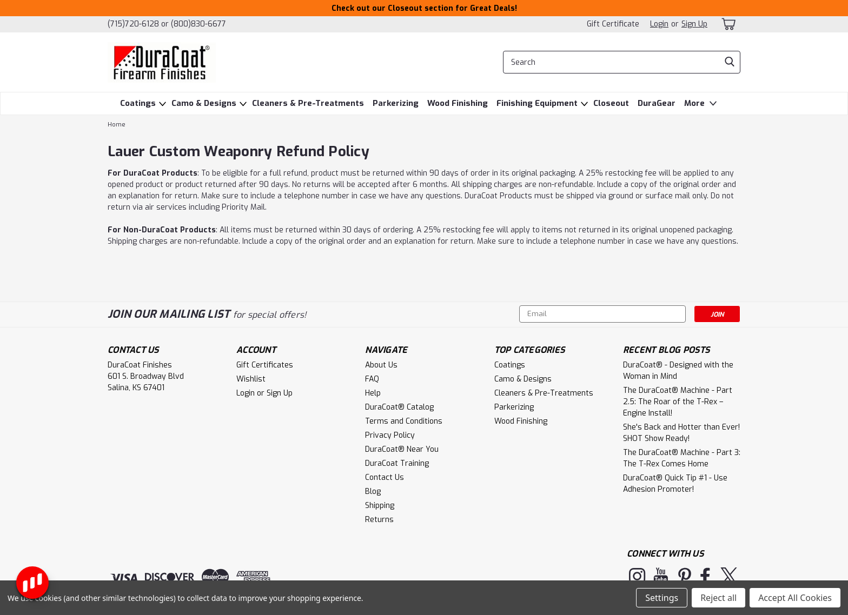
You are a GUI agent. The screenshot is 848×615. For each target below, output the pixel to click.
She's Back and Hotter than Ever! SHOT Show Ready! (681, 433)
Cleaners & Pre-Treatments (308, 103)
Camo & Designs (203, 103)
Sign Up (694, 24)
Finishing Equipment (537, 103)
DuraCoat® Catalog (399, 407)
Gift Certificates (264, 365)
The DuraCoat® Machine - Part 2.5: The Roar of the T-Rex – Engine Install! (677, 401)
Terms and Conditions (403, 421)
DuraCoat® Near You (402, 449)
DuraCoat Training (397, 463)
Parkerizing (396, 103)
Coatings (138, 103)
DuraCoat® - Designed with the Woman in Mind (678, 371)
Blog (373, 491)
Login (659, 24)
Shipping (379, 505)
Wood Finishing (457, 103)
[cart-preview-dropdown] (729, 24)
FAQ (372, 379)
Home (116, 125)
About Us (381, 365)
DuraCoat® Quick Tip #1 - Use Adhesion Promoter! (675, 483)
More (701, 103)
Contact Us (384, 477)
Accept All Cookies (795, 598)
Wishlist (251, 379)
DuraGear (656, 103)
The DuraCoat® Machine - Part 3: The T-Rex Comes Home (681, 458)
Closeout (611, 103)
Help (373, 393)
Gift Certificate (613, 24)
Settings (661, 598)
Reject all (718, 598)
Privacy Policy (390, 435)
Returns (379, 519)
